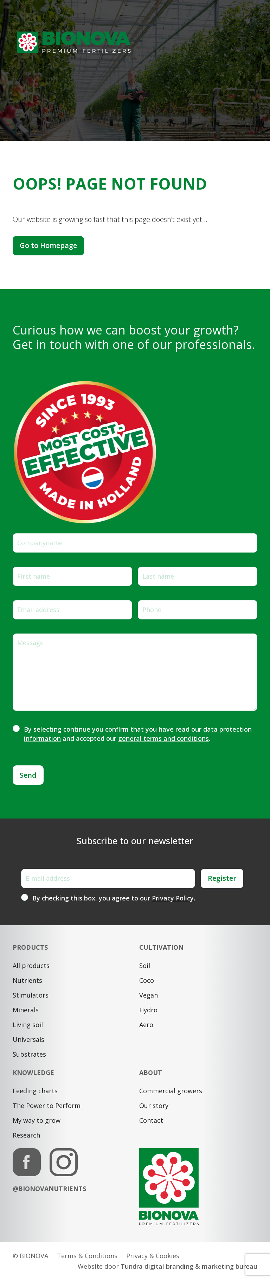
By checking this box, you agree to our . (113, 898)
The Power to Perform (47, 1105)
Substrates (29, 1054)
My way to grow (36, 1120)
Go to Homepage (48, 245)
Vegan (148, 995)
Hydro (148, 1010)
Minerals (26, 1010)
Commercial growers (170, 1091)
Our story (153, 1105)
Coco (146, 980)
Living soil (28, 1024)
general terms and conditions (163, 738)
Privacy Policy (173, 898)
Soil (144, 965)
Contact (151, 1120)
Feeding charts (35, 1091)
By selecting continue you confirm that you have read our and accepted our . (138, 734)
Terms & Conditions (87, 1256)
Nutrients (27, 980)
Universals (28, 1039)
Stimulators (31, 995)
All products (31, 965)
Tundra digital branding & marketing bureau (189, 1266)
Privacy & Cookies (152, 1256)
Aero (146, 1024)
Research (26, 1135)
